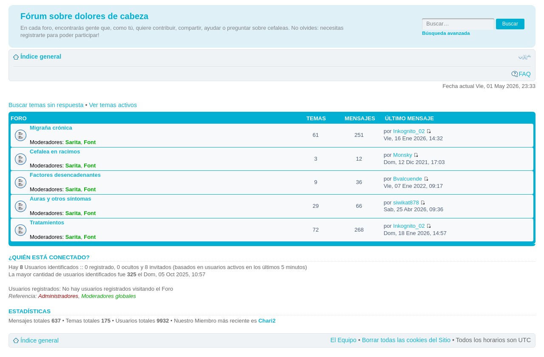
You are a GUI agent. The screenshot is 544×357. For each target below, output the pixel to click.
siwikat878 (406, 202)
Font (90, 142)
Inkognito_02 (409, 131)
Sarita (73, 142)
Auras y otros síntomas (60, 199)
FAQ (524, 74)
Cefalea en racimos (55, 151)
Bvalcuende (407, 179)
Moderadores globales (108, 296)
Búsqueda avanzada (446, 33)
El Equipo (344, 340)
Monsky (402, 155)
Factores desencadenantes (65, 175)
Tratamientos (47, 222)
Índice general (40, 56)
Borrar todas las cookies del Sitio (406, 340)
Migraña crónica (51, 128)
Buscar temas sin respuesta (45, 105)
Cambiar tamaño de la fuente (524, 57)
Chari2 (266, 320)
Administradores (58, 296)
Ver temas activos (113, 105)
